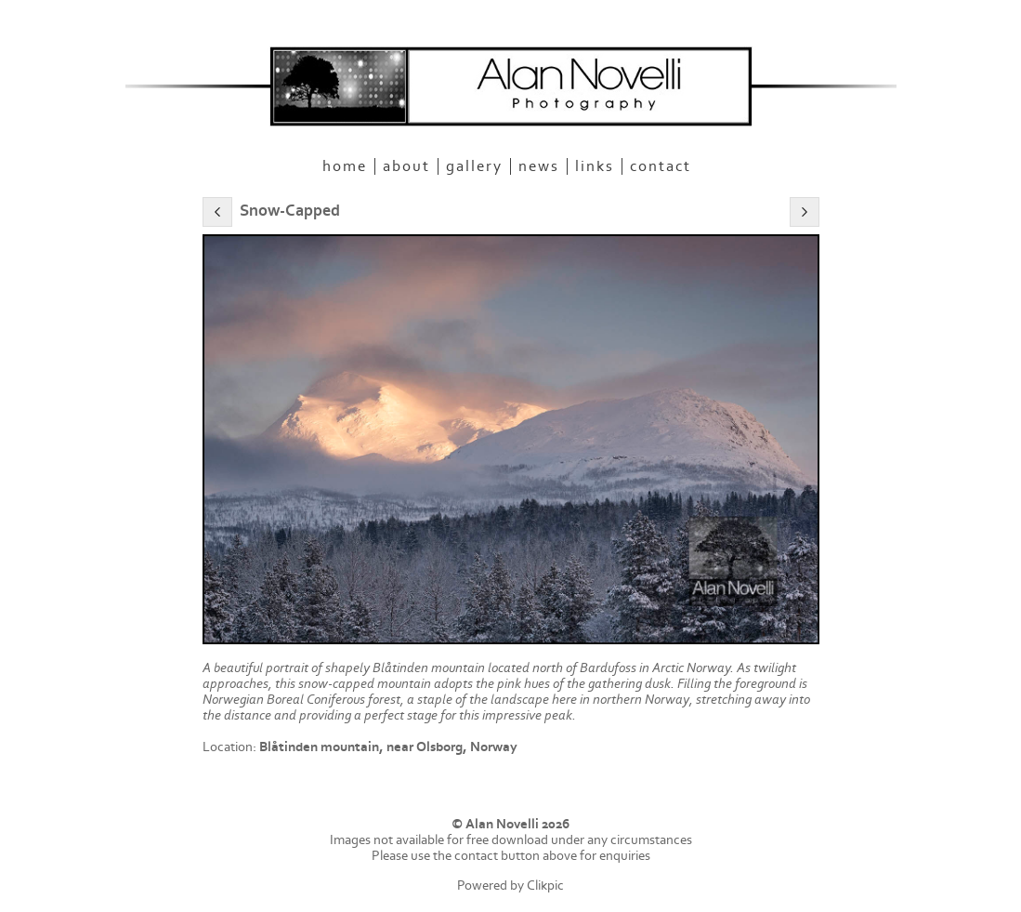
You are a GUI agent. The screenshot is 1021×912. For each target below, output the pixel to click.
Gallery (474, 166)
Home (344, 166)
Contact (660, 166)
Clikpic (545, 885)
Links (594, 166)
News (538, 166)
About (406, 166)
